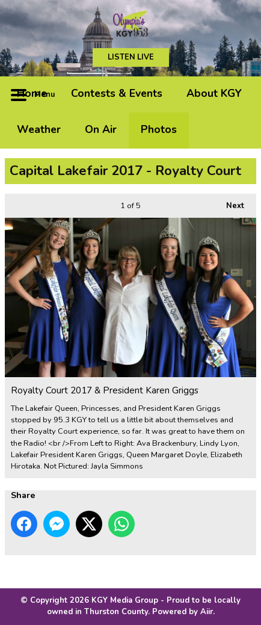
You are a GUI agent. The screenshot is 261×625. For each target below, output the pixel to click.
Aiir (206, 611)
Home (32, 93)
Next (229, 202)
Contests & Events (116, 93)
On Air (101, 129)
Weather (39, 129)
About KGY (214, 93)
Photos (159, 129)
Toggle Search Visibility (238, 94)
